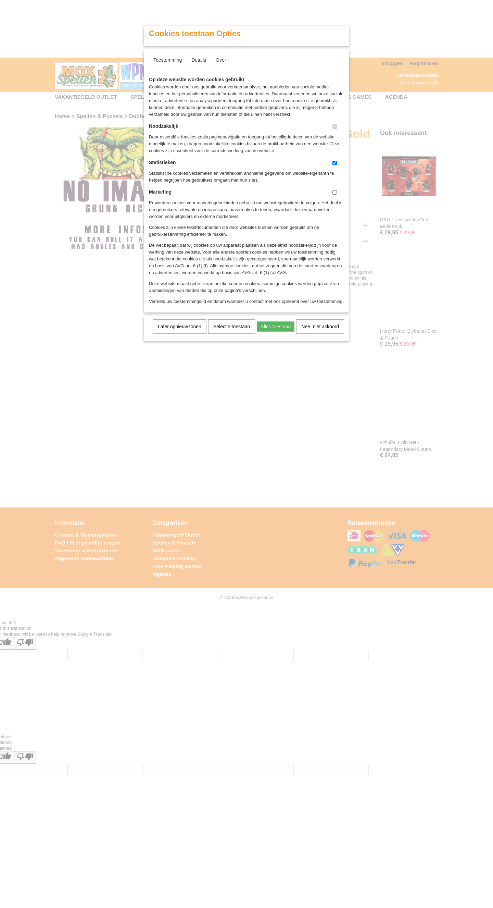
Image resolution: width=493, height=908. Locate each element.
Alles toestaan (276, 326)
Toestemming (167, 60)
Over (221, 60)
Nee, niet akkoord (320, 326)
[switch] (334, 126)
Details (198, 60)
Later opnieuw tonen (179, 326)
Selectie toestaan (231, 326)
